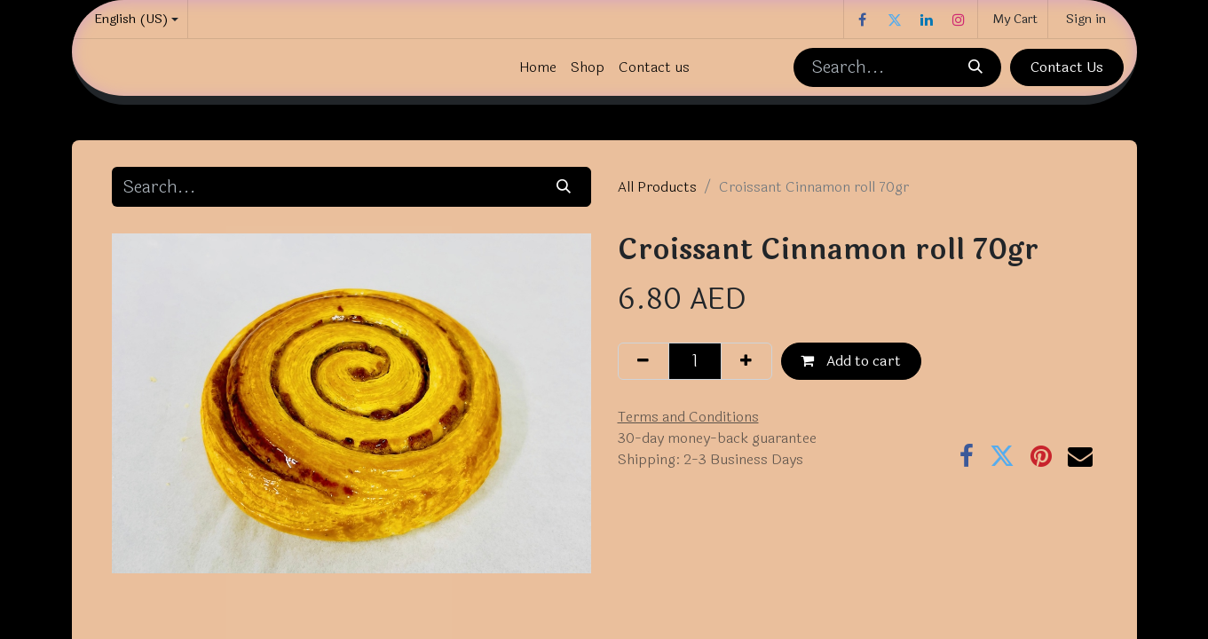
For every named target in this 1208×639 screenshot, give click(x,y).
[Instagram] (958, 19)
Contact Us (1066, 67)
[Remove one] (643, 361)
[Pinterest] (1041, 456)
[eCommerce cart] (1012, 19)
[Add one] (746, 361)
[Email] (1080, 456)
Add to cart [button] (851, 361)
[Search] (975, 67)
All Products (657, 187)
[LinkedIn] (926, 19)
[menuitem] (538, 67)
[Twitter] (894, 19)
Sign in (1086, 19)
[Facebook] (863, 19)
